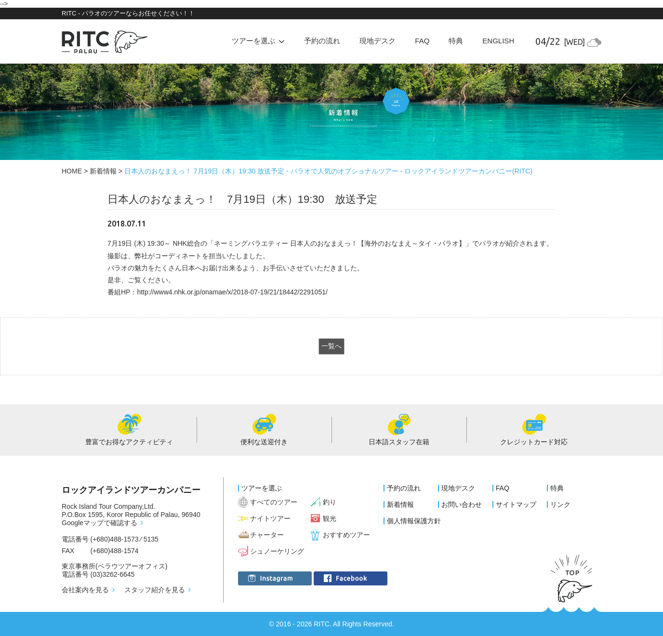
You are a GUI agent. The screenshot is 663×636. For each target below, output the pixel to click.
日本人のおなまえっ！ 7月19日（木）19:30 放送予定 (242, 199)
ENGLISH (498, 41)
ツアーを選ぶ (261, 488)
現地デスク (377, 41)
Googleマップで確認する (99, 523)
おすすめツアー (346, 535)
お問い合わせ (461, 504)
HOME (72, 171)
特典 (456, 41)
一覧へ (331, 346)
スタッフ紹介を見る (154, 590)
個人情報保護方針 (414, 521)
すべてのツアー (273, 502)
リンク (560, 504)
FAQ (422, 41)
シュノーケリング (277, 551)
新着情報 (103, 171)
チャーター (267, 535)
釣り (329, 502)
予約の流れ (322, 41)
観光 (329, 518)
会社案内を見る (85, 590)
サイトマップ (516, 504)
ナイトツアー (270, 518)
